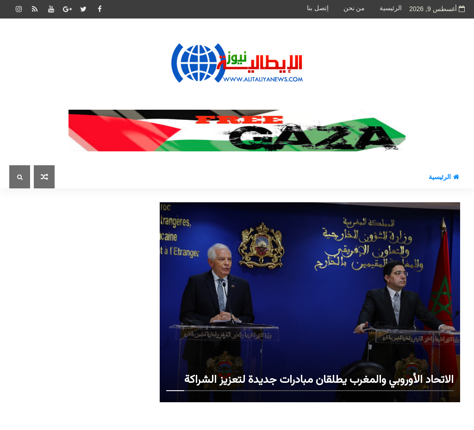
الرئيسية (391, 8)
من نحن (354, 8)
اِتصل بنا (318, 8)
